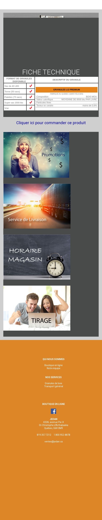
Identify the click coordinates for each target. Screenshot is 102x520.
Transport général (53, 386)
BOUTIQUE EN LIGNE (53, 404)
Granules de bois (53, 383)
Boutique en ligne (53, 365)
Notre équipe (53, 368)
